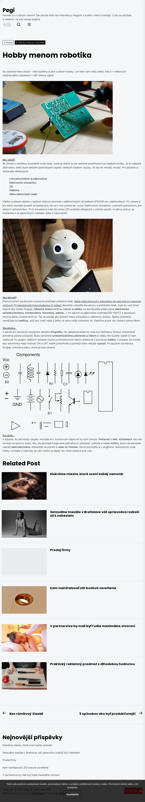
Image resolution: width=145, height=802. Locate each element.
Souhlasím (72, 794)
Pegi (9, 10)
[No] (140, 791)
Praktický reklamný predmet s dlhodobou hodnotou (92, 664)
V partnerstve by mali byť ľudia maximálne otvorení (92, 626)
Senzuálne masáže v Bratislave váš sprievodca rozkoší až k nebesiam (94, 514)
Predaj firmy (60, 550)
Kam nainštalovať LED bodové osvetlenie (83, 588)
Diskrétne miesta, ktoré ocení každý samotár (86, 474)
